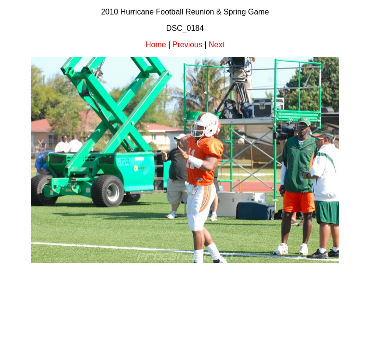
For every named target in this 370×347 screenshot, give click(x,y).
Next (217, 44)
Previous (187, 44)
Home (155, 44)
